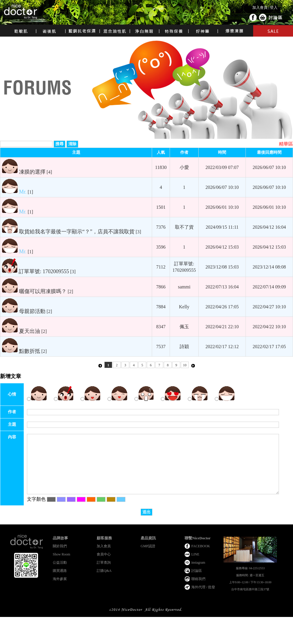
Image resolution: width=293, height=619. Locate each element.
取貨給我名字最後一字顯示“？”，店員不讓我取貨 (76, 232)
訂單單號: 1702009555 (44, 271)
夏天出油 (29, 331)
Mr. (23, 192)
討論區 (276, 18)
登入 (273, 7)
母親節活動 (32, 311)
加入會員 (260, 7)
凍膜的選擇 (32, 172)
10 (185, 365)
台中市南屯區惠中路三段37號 (250, 589)
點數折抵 (29, 351)
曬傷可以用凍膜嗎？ (43, 291)
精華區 (286, 143)
